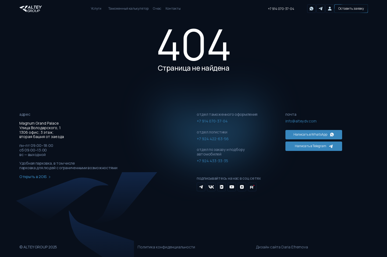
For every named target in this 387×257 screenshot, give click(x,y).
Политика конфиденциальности (167, 247)
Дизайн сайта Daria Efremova (282, 247)
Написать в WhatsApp (310, 134)
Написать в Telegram (310, 145)
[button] (351, 9)
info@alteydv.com (301, 121)
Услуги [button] (96, 8)
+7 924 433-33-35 (213, 160)
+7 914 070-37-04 (281, 8)
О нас (157, 8)
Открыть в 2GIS (34, 177)
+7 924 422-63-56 (213, 138)
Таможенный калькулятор (128, 8)
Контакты (173, 8)
